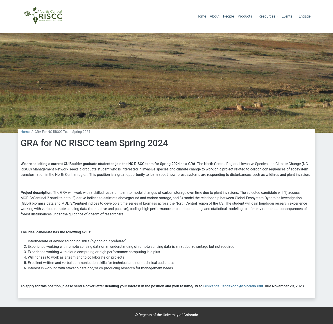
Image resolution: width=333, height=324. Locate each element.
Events (287, 16)
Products (245, 16)
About (215, 16)
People (228, 16)
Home (201, 16)
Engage (304, 16)
